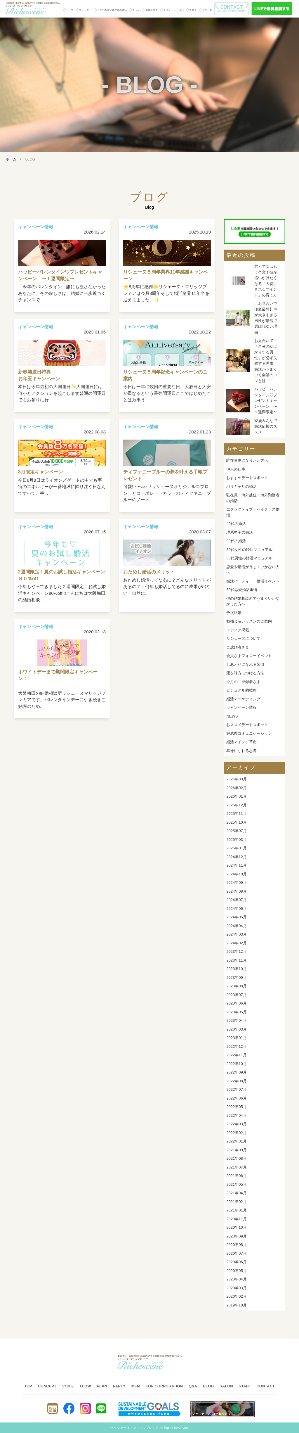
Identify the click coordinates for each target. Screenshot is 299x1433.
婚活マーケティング (243, 699)
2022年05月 (236, 1106)
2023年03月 (236, 1029)
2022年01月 (236, 1141)
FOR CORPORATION (164, 1386)
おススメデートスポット (247, 724)
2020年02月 (236, 1296)
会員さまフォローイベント (249, 656)
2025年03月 (236, 839)
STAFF (245, 1386)
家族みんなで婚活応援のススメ (265, 426)
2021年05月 (236, 1184)
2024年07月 (236, 900)
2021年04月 (236, 1193)
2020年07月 (236, 1253)
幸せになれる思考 (241, 751)
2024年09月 (236, 882)
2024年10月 (236, 874)
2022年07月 (236, 1089)
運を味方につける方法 (245, 673)
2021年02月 (236, 1201)
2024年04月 (236, 926)
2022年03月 (236, 1124)
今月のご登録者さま (243, 682)
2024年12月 (236, 857)
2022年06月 (236, 1098)
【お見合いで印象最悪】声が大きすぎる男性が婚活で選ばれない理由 (265, 317)
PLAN (102, 1386)
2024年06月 (236, 908)
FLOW (85, 1386)
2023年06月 (236, 1003)
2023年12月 (236, 951)
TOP (28, 1386)
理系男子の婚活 (239, 532)
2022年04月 (236, 1115)
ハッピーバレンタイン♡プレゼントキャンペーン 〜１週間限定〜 (265, 400)
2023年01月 (236, 1038)
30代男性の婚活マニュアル (249, 558)
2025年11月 (236, 813)
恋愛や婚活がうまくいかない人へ (252, 570)
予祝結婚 (233, 613)
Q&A (193, 1386)
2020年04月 (236, 1279)
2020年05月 (236, 1270)
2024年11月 (236, 865)
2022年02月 (236, 1133)
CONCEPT (47, 1386)
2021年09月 (236, 1150)
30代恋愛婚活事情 (241, 589)
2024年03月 (236, 934)
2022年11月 (236, 1055)
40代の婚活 (236, 523)
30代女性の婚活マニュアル (249, 549)
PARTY (119, 1386)
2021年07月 (236, 1167)
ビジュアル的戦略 (241, 690)
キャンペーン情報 (241, 707)
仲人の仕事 (235, 469)
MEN (135, 1386)
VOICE (68, 1386)
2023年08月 (236, 986)
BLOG (208, 1386)
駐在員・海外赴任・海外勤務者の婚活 (252, 498)
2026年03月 (236, 779)
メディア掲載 (237, 630)
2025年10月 (236, 822)
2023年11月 (236, 960)
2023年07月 (236, 995)
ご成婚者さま (237, 647)
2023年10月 (236, 969)
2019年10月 (236, 1305)
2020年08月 (236, 1244)
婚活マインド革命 (241, 742)
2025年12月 (236, 805)
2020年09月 (236, 1236)
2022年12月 (236, 1046)
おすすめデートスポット (247, 478)
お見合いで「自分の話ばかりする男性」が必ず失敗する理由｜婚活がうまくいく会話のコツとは (265, 360)
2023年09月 (236, 977)
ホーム (11, 159)
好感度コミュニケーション (249, 733)
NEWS (232, 716)
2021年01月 (236, 1210)
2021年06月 (236, 1175)
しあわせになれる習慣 (245, 664)
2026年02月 (236, 788)
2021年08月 (236, 1158)
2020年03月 (236, 1288)
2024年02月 (236, 943)
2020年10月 (236, 1227)
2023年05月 (236, 1012)
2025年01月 (236, 848)
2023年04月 (236, 1020)
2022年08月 (236, 1081)
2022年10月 (236, 1064)
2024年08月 (236, 891)
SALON (226, 1386)
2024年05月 (236, 917)
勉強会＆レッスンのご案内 (249, 621)
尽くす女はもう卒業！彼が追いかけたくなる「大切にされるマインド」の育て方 (265, 280)
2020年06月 (236, 1262)
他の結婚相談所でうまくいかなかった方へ (252, 601)
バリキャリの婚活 (241, 486)
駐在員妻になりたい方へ (247, 460)
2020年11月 (236, 1219)
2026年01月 (236, 796)
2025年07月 (236, 831)
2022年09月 (236, 1072)
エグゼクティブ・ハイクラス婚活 (252, 512)
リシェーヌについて (243, 638)
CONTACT (265, 1386)
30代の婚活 (236, 541)
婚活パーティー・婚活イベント (252, 581)
